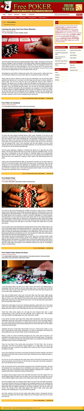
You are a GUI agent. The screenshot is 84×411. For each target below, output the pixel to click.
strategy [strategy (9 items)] (75, 38)
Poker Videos (42, 17)
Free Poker (22, 17)
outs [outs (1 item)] (66, 27)
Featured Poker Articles (10, 17)
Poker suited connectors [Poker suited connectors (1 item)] (75, 33)
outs (6, 32)
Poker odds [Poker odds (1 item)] (66, 33)
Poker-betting (10, 32)
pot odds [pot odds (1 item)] (58, 36)
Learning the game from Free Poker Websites (19, 29)
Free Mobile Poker (8, 178)
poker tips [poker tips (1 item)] (68, 34)
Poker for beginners (23, 256)
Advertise (31, 14)
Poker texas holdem (45, 256)
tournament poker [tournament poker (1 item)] (60, 41)
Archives (16, 14)
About (10, 14)
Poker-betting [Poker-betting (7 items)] (61, 29)
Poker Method (32, 17)
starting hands (14, 106)
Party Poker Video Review (61, 61)
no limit (6, 181)
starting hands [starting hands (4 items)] (66, 38)
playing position (8, 256)
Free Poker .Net (36, 408)
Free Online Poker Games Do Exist (15, 252)
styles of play (26, 106)
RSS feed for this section (10, 24)
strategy (26, 32)
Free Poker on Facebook (11, 103)
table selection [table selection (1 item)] (75, 40)
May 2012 (72, 65)
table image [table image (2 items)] (67, 40)
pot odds (16, 32)
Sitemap (24, 14)
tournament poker (31, 181)
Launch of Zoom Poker (60, 50)
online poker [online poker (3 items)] (60, 27)
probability (21, 32)
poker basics (15, 256)
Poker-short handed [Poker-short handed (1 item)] (73, 29)
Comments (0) (50, 98)
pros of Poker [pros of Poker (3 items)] (70, 36)
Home (4, 14)
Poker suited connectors (34, 256)
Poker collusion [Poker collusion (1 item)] (68, 31)
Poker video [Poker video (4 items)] (76, 34)
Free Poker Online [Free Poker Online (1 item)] (69, 25)
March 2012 (73, 67)
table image (32, 106)
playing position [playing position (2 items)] (72, 27)
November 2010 (73, 70)
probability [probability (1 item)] (63, 36)
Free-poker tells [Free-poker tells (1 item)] (60, 25)
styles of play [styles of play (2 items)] (60, 40)
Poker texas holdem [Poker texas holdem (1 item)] (61, 34)
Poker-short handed (13, 257)
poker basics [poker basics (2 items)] (60, 31)
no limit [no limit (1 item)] (76, 25)
